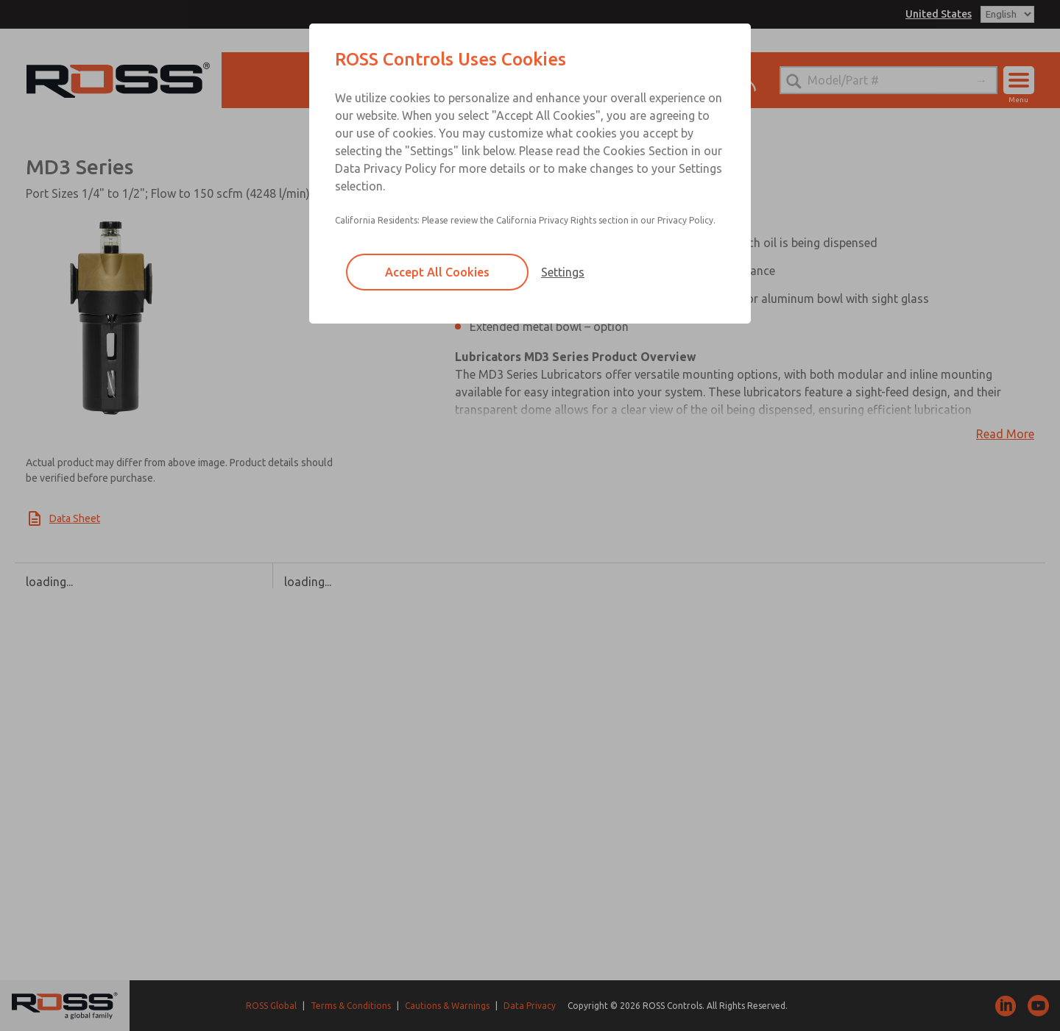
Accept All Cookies (437, 272)
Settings (562, 272)
